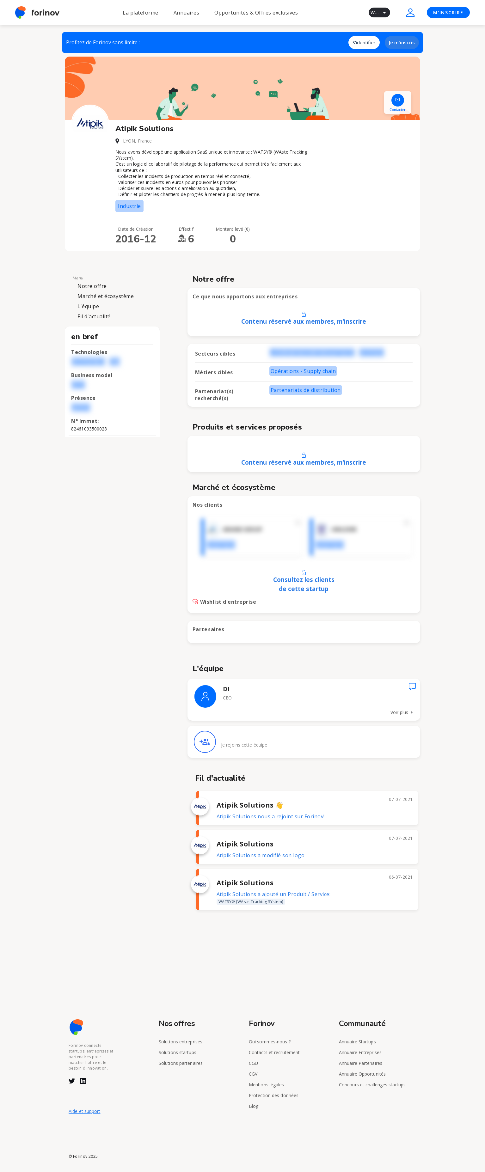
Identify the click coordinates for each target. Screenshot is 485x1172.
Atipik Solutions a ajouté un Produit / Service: (274, 898)
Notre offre (92, 286)
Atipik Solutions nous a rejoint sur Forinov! (271, 816)
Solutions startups (177, 1052)
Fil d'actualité (94, 316)
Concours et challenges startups (372, 1085)
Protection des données (273, 1095)
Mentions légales (266, 1085)
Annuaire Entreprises (360, 1052)
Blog (253, 1106)
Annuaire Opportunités (362, 1074)
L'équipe (88, 306)
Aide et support (85, 1111)
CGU (253, 1063)
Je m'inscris (402, 42)
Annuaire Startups (357, 1042)
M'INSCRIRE (448, 12)
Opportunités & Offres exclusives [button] (256, 12)
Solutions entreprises (180, 1042)
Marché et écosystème (105, 296)
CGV (253, 1074)
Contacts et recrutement (274, 1052)
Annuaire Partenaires (360, 1063)
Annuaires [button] (187, 12)
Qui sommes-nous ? (270, 1042)
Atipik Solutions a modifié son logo (261, 855)
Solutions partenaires (181, 1063)
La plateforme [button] (140, 12)
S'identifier (364, 42)
